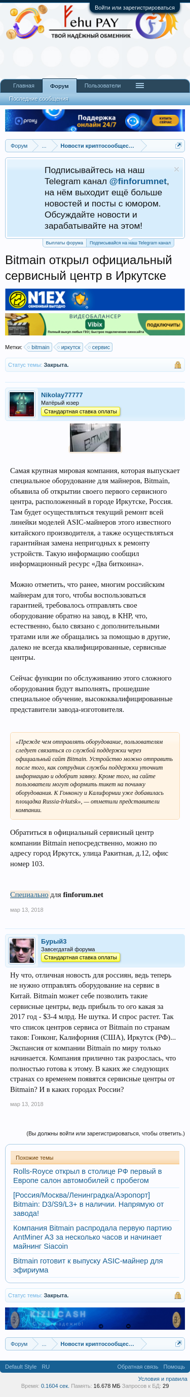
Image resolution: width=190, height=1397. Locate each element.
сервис (99, 347)
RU (46, 1367)
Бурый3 (54, 941)
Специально (29, 895)
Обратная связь (137, 1367)
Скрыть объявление (176, 169)
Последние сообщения (38, 99)
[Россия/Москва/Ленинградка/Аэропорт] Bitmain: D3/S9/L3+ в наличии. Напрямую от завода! (88, 1204)
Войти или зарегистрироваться (135, 8)
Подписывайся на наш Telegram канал (130, 242)
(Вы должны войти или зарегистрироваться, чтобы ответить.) (105, 1133)
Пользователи (103, 85)
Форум (59, 86)
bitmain (38, 347)
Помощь (174, 1367)
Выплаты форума (64, 242)
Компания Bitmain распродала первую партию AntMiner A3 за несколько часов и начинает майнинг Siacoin (92, 1237)
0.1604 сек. (55, 1386)
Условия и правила (162, 1379)
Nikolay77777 (62, 395)
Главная (23, 85)
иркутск (69, 347)
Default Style (20, 1367)
